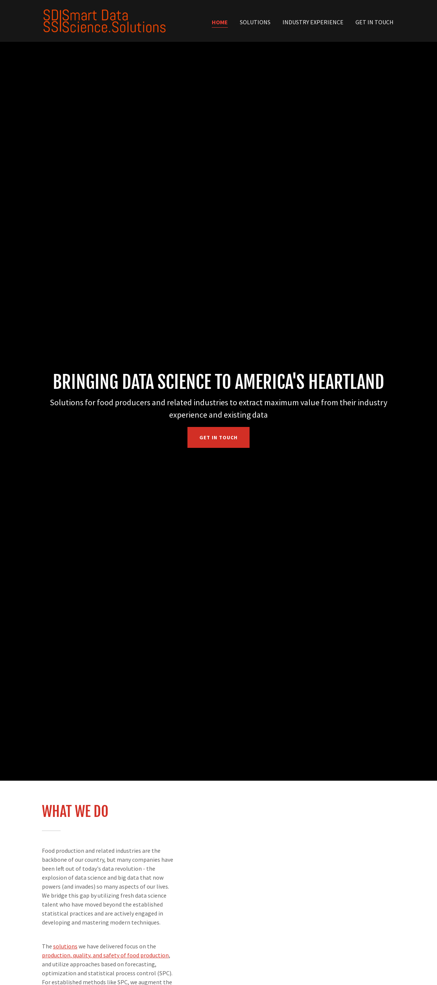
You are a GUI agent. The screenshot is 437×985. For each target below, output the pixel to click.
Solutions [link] (255, 22)
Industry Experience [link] (312, 22)
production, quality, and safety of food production (105, 955)
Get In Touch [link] (374, 22)
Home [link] (220, 22)
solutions (65, 946)
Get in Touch (218, 437)
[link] (104, 20)
